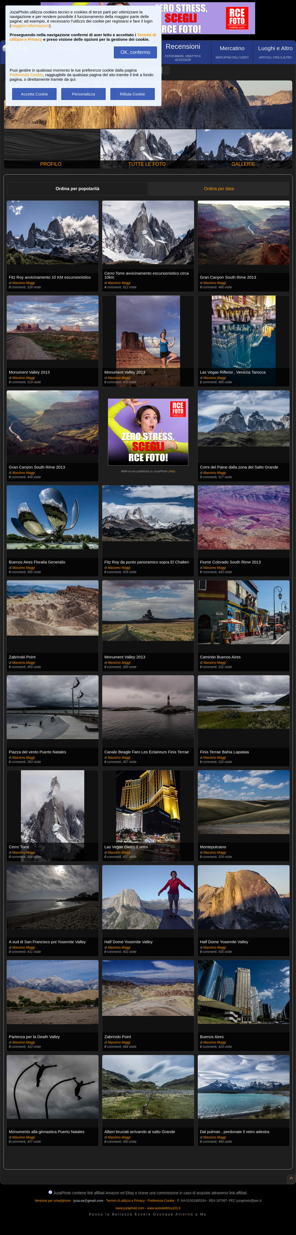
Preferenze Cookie (26, 74)
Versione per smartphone (53, 1201)
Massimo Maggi (23, 283)
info (171, 471)
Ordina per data (219, 188)
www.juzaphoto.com (130, 1208)
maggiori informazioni (30, 25)
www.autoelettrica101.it (163, 1208)
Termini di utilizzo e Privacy (125, 1201)
